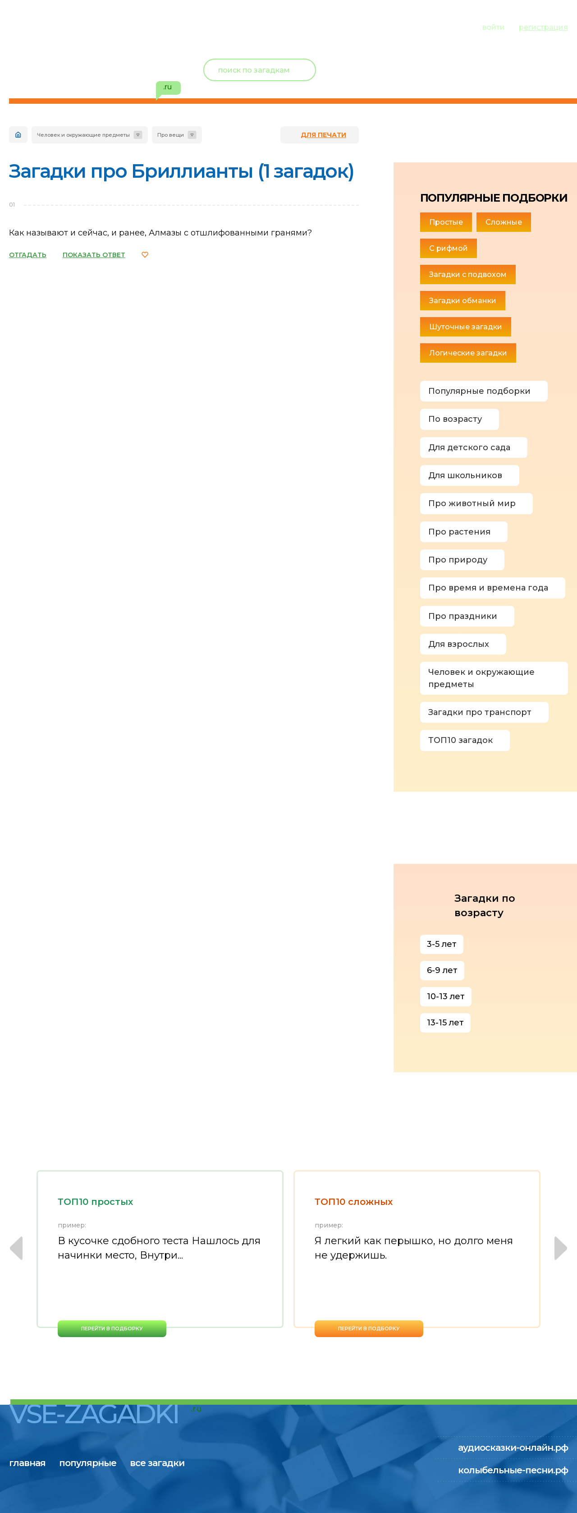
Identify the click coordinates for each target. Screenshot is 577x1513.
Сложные (503, 222)
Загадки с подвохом (468, 274)
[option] (160, 1253)
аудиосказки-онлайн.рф (513, 1447)
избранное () (516, 81)
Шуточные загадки (465, 327)
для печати (323, 135)
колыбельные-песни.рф (513, 1470)
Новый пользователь (508, 63)
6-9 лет (442, 970)
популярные (98, 26)
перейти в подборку (112, 1328)
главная (27, 26)
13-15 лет (445, 1023)
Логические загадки (468, 353)
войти (493, 27)
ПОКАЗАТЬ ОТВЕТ (94, 255)
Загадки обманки (462, 300)
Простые (446, 222)
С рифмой (448, 248)
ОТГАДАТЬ (27, 255)
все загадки (178, 26)
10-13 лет (446, 996)
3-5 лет (442, 944)
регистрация (543, 27)
